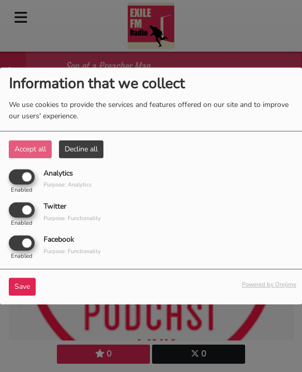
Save (22, 287)
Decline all (81, 149)
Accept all (30, 149)
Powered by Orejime (269, 285)
